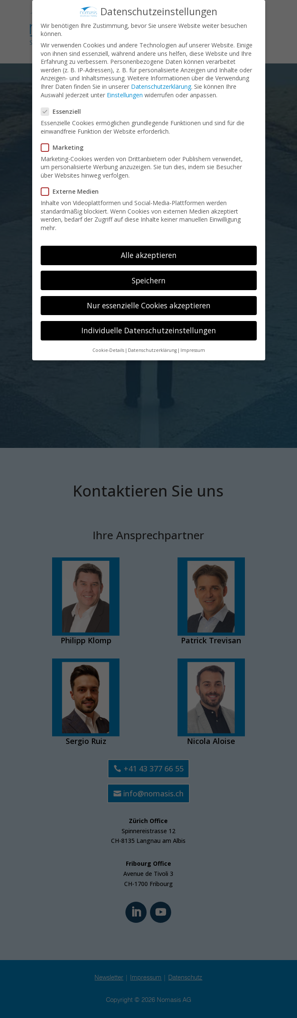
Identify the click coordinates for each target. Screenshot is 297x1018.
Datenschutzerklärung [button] (152, 348)
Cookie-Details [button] (108, 348)
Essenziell (64, 109)
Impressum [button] (192, 348)
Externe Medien (73, 189)
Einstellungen (125, 93)
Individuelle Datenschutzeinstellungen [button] (148, 328)
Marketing (66, 145)
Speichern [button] (149, 278)
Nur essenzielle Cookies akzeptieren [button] (149, 303)
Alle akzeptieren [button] (149, 253)
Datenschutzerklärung (161, 84)
